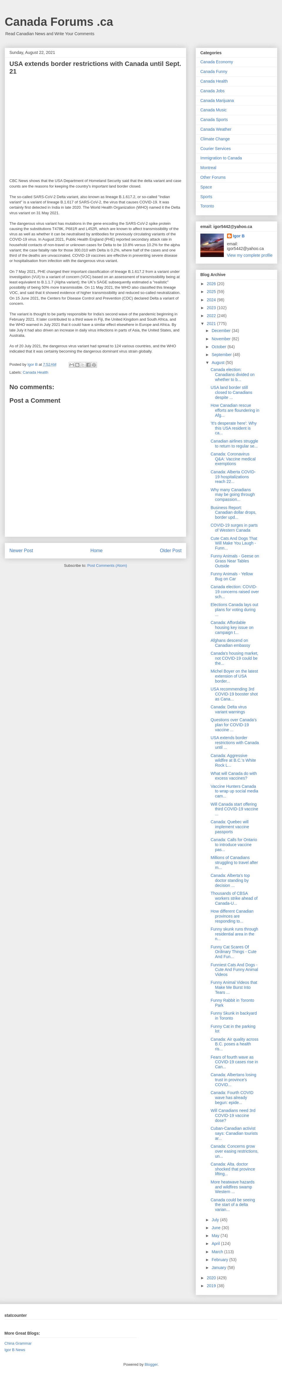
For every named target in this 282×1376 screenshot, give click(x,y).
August (218, 362)
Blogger (151, 1364)
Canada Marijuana (217, 100)
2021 (212, 323)
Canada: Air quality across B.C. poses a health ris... (234, 1044)
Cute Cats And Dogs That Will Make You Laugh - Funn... (234, 543)
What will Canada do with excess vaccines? (234, 776)
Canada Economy (216, 61)
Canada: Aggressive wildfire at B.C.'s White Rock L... (233, 760)
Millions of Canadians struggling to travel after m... (234, 862)
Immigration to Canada (221, 158)
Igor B (239, 236)
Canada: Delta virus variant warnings (229, 709)
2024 (212, 299)
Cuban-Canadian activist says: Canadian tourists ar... (234, 1133)
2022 (212, 315)
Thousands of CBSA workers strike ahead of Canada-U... (234, 898)
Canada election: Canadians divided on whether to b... (233, 374)
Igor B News (14, 1350)
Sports (206, 196)
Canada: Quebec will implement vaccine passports (230, 826)
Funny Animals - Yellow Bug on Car (232, 576)
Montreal (208, 167)
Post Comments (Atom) (107, 565)
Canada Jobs (212, 91)
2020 (212, 1277)
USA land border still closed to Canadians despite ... (231, 392)
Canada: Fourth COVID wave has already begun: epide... (232, 1097)
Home (96, 550)
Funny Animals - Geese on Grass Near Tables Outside (235, 561)
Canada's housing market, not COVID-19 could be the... (234, 658)
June (216, 1227)
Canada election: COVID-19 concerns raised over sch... (235, 591)
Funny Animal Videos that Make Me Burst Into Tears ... (234, 987)
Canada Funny (213, 71)
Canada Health (35, 372)
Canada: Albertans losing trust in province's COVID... (233, 1079)
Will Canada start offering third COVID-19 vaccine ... (234, 809)
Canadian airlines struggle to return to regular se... (234, 443)
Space (206, 187)
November (221, 338)
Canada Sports (214, 119)
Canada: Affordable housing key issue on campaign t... (232, 627)
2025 (212, 291)
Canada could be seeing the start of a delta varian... (233, 1205)
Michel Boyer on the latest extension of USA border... (234, 676)
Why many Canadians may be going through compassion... (233, 494)
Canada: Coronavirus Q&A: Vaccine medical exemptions (233, 459)
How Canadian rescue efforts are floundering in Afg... (235, 410)
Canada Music (213, 110)
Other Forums (213, 177)
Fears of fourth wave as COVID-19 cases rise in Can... (234, 1062)
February (220, 1259)
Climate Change (215, 139)
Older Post (171, 550)
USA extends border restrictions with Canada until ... (235, 742)
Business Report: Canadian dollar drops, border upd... (233, 512)
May (216, 1235)
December (221, 330)
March (218, 1251)
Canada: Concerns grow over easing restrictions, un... (234, 1151)
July (216, 1219)
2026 (212, 283)
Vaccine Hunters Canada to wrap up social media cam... (234, 791)
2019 (212, 1285)
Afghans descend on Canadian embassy (230, 643)
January (219, 1267)
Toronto (207, 206)
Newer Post (21, 550)
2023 (212, 307)
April (216, 1243)
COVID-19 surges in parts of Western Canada (234, 528)
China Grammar (17, 1343)
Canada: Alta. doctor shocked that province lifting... (233, 1169)
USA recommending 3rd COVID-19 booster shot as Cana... (234, 694)
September (222, 354)
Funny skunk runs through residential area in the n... (234, 934)
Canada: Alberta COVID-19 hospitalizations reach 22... (233, 477)
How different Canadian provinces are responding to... (232, 916)
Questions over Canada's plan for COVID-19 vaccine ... (234, 724)
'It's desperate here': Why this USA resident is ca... (234, 428)
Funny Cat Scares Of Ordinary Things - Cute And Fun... (233, 952)
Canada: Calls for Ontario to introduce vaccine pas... (234, 844)
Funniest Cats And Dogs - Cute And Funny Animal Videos (234, 969)
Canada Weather (215, 129)
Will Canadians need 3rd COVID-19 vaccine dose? (233, 1115)
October (219, 346)
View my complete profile (250, 255)
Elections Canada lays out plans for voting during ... (234, 609)
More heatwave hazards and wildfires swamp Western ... (232, 1187)
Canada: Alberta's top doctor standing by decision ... (230, 880)
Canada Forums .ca (59, 21)
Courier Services (215, 148)
